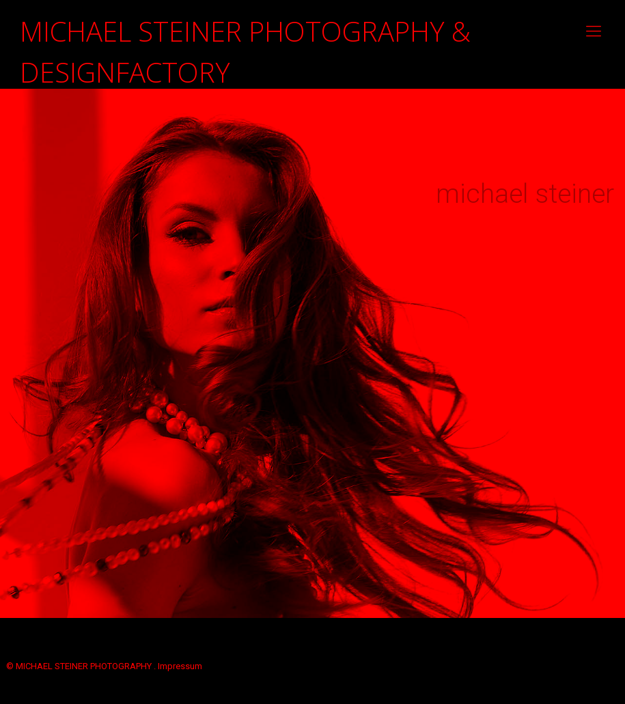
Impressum (180, 666)
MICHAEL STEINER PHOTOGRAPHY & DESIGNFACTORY (245, 37)
